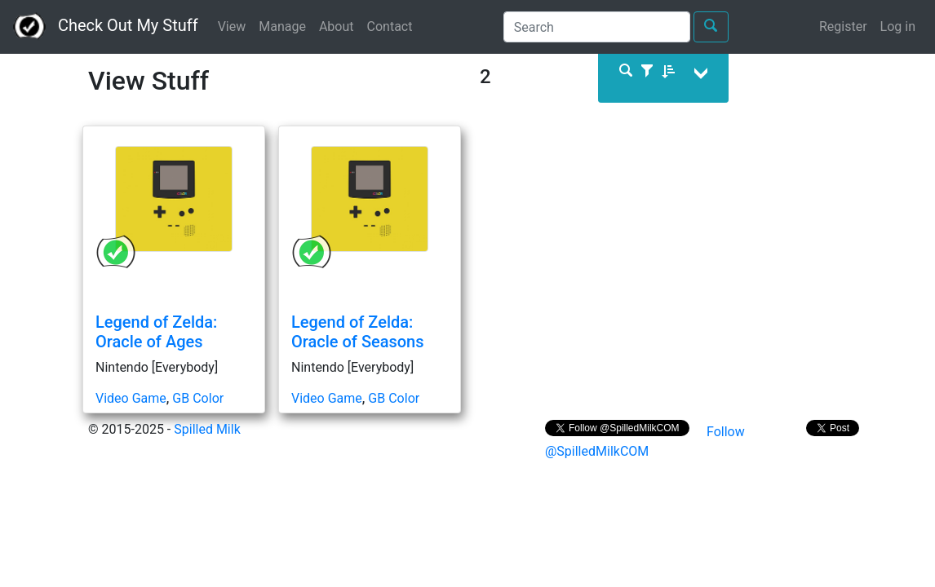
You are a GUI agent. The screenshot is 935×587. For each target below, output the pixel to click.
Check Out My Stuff (105, 27)
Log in (897, 26)
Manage (282, 26)
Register (843, 26)
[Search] (596, 26)
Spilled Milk (207, 429)
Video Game (130, 398)
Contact (390, 26)
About (336, 26)
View (232, 26)
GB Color (198, 398)
